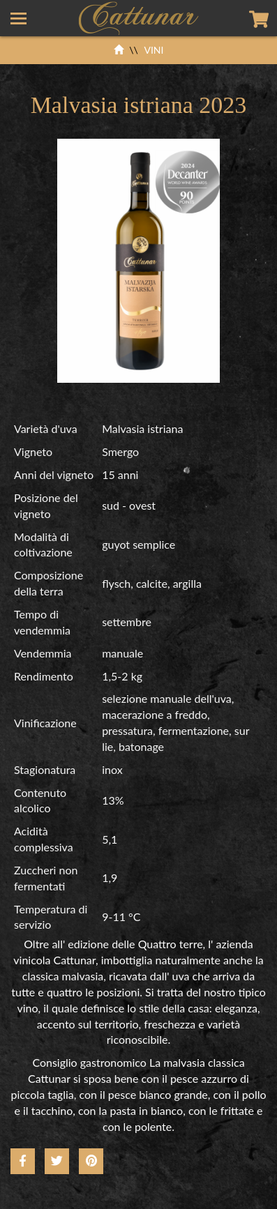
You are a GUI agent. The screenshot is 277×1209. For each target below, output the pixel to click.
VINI (153, 50)
